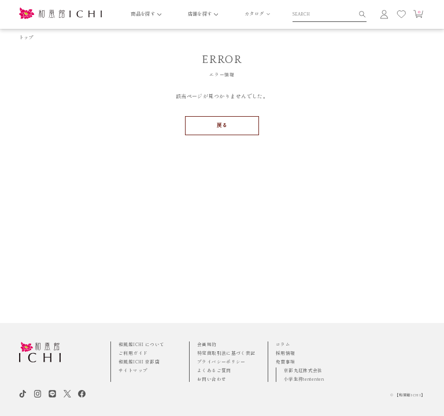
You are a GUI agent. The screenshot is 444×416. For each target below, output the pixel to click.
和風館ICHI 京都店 (139, 362)
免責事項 (285, 362)
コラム (283, 344)
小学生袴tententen (304, 379)
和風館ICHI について (142, 344)
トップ (26, 37)
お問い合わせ (211, 379)
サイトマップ (133, 370)
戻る (222, 125)
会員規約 (207, 344)
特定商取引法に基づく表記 (226, 353)
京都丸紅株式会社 (303, 370)
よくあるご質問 (214, 370)
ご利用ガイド (133, 353)
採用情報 (285, 353)
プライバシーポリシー (221, 362)
